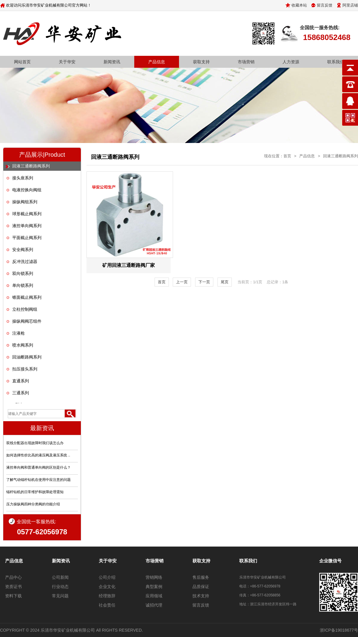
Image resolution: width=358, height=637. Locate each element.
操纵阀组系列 (24, 201)
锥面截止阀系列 (26, 297)
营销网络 (154, 577)
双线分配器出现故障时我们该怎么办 (35, 443)
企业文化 (107, 586)
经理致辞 (107, 595)
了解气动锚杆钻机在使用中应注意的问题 (38, 480)
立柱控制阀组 (24, 309)
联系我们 (335, 61)
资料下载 (13, 595)
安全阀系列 (22, 249)
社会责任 (107, 605)
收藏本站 (299, 5)
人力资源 (291, 61)
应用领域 (154, 595)
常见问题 (60, 595)
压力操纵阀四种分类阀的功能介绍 (33, 504)
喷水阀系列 (22, 345)
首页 (287, 156)
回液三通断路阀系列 (31, 166)
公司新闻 (60, 577)
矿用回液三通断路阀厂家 (128, 265)
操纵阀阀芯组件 (26, 321)
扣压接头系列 (24, 369)
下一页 (204, 282)
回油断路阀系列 (26, 357)
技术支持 (200, 595)
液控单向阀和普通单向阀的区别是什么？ (38, 467)
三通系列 (20, 392)
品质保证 (200, 586)
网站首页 (22, 61)
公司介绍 (107, 577)
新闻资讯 (112, 61)
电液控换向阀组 (26, 189)
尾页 (225, 282)
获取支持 (201, 61)
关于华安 (67, 61)
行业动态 (60, 586)
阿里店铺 (350, 5)
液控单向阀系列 (26, 225)
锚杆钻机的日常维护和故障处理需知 (35, 492)
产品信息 (156, 61)
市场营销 (246, 61)
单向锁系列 (22, 285)
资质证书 (13, 586)
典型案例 (154, 586)
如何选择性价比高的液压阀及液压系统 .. (38, 455)
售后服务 (200, 577)
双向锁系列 (22, 273)
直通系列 (20, 380)
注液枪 (18, 333)
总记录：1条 (277, 282)
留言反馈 (324, 5)
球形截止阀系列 (26, 213)
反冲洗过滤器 (24, 261)
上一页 (182, 282)
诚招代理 (154, 605)
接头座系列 (22, 178)
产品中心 (13, 577)
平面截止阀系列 (26, 237)
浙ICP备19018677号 (339, 630)
